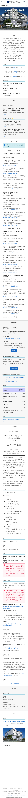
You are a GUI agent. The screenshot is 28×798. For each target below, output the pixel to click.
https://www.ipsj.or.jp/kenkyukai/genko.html (12, 648)
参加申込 (14, 350)
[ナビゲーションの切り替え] (1, 2)
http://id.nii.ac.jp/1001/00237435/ (10, 264)
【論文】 (5, 114)
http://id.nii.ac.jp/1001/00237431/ (10, 217)
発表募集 (15, 76)
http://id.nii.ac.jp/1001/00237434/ (10, 253)
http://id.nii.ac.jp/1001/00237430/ (10, 209)
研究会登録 (14, 368)
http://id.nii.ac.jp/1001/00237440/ (10, 313)
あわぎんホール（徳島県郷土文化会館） (14, 722)
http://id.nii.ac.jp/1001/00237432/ (10, 225)
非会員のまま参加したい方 (12, 381)
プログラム (15, 72)
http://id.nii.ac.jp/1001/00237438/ (10, 296)
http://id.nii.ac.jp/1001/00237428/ (10, 181)
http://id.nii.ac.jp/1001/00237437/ (10, 286)
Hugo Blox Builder (12, 795)
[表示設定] (26, 2)
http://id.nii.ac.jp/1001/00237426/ (10, 165)
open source (23, 795)
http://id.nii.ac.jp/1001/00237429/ (10, 189)
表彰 (14, 67)
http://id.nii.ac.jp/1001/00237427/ (10, 173)
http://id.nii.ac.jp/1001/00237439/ (10, 307)
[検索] (24, 2)
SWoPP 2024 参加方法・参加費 (13, 338)
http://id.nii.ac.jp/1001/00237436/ (10, 272)
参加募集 (15, 71)
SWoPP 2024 (5, 5)
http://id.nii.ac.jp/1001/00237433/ (10, 243)
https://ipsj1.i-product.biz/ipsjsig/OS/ (11, 613)
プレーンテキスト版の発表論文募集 (11, 683)
